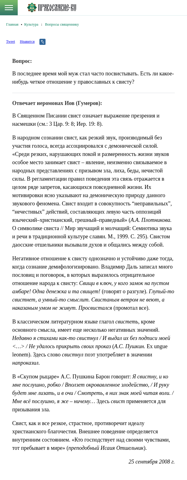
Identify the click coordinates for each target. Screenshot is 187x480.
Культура (31, 24)
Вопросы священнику (62, 24)
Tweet (10, 41)
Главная (12, 24)
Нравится (27, 41)
